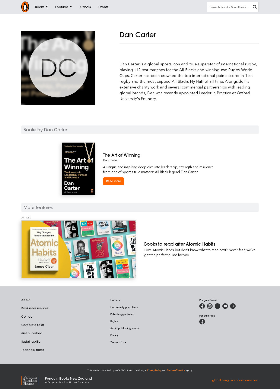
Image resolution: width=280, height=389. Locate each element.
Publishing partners (121, 314)
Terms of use (118, 342)
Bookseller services (34, 308)
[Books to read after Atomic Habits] (79, 249)
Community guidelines (124, 307)
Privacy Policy (154, 370)
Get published (31, 333)
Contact (27, 316)
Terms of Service (176, 370)
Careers (115, 300)
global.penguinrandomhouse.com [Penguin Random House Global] (235, 379)
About (25, 300)
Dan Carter (110, 160)
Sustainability (30, 341)
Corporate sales (32, 325)
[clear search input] (255, 7)
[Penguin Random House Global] (33, 379)
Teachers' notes (32, 350)
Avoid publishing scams (124, 328)
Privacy (114, 335)
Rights (114, 321)
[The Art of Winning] (160, 155)
